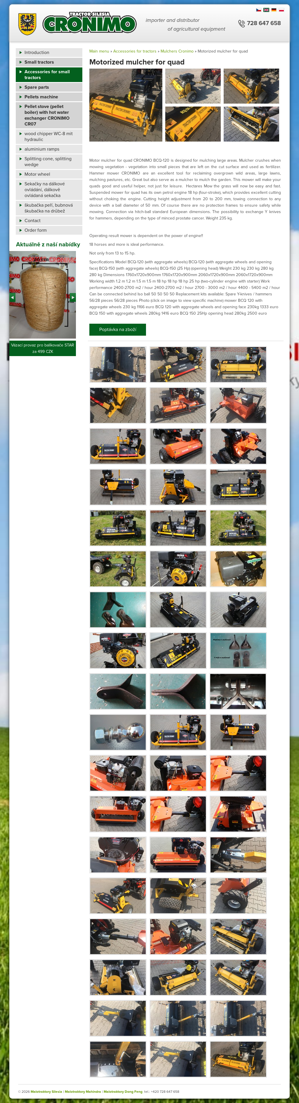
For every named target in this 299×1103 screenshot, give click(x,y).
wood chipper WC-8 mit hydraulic (49, 136)
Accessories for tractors (135, 51)
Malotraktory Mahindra (83, 1092)
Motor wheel (37, 174)
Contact (33, 221)
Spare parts (37, 87)
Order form (36, 230)
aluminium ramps (42, 149)
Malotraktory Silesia (46, 1092)
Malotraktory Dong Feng (123, 1092)
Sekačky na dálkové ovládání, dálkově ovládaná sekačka (45, 189)
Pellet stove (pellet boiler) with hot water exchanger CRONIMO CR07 (47, 115)
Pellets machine (41, 97)
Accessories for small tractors (47, 75)
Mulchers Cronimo (177, 51)
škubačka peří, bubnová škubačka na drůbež (49, 208)
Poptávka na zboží (117, 329)
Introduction (37, 52)
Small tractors (39, 62)
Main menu (99, 51)
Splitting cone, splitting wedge (48, 162)
